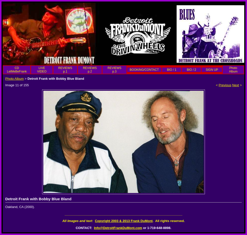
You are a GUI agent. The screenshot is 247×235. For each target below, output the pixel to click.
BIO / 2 (191, 70)
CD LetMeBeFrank (17, 69)
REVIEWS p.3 (114, 69)
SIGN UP (212, 70)
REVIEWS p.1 (65, 69)
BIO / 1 (171, 70)
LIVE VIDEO (41, 69)
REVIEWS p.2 (90, 69)
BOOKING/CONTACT (144, 70)
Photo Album (233, 69)
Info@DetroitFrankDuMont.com (118, 228)
